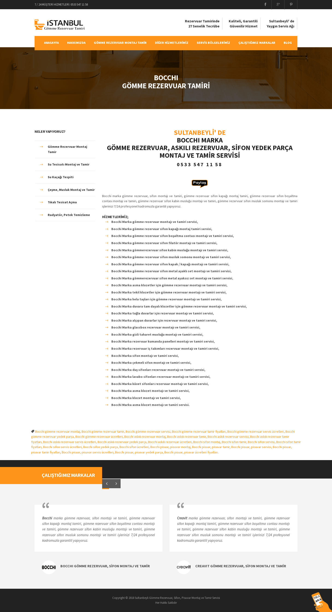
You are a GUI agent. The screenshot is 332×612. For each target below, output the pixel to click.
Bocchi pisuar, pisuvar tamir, (211, 447)
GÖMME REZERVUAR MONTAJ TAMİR (120, 43)
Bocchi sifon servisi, (262, 442)
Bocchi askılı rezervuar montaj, (145, 437)
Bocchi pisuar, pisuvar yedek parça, (139, 452)
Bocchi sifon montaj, (207, 442)
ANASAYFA (51, 43)
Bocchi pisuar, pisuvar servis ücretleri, (88, 452)
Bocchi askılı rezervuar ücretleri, (170, 442)
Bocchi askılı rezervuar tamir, (187, 437)
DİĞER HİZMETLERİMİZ (171, 43)
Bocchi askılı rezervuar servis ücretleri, (70, 442)
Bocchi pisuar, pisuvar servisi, (252, 447)
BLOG (288, 43)
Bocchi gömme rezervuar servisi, (149, 431)
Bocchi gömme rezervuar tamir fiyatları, (199, 431)
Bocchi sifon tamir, (235, 442)
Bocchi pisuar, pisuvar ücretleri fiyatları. (191, 452)
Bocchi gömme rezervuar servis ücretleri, (256, 431)
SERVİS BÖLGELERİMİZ (213, 43)
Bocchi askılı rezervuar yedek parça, (123, 442)
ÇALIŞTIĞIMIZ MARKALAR (256, 43)
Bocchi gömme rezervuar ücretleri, (99, 437)
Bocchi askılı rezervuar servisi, (229, 437)
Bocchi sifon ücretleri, (134, 447)
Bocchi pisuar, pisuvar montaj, (171, 447)
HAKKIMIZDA (76, 43)
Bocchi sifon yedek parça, (101, 447)
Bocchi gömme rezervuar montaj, (58, 431)
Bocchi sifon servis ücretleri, (63, 447)
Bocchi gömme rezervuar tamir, (104, 431)
